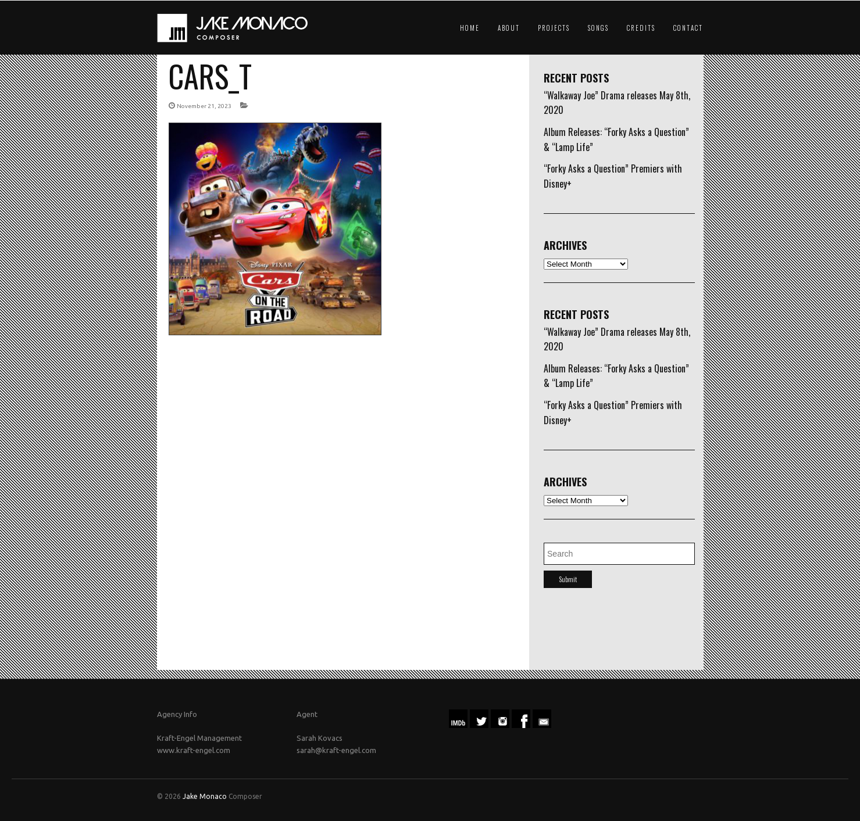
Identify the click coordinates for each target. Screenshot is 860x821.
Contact (688, 28)
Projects (554, 28)
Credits (641, 28)
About (509, 28)
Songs (598, 28)
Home (470, 28)
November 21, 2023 (204, 106)
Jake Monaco (205, 796)
